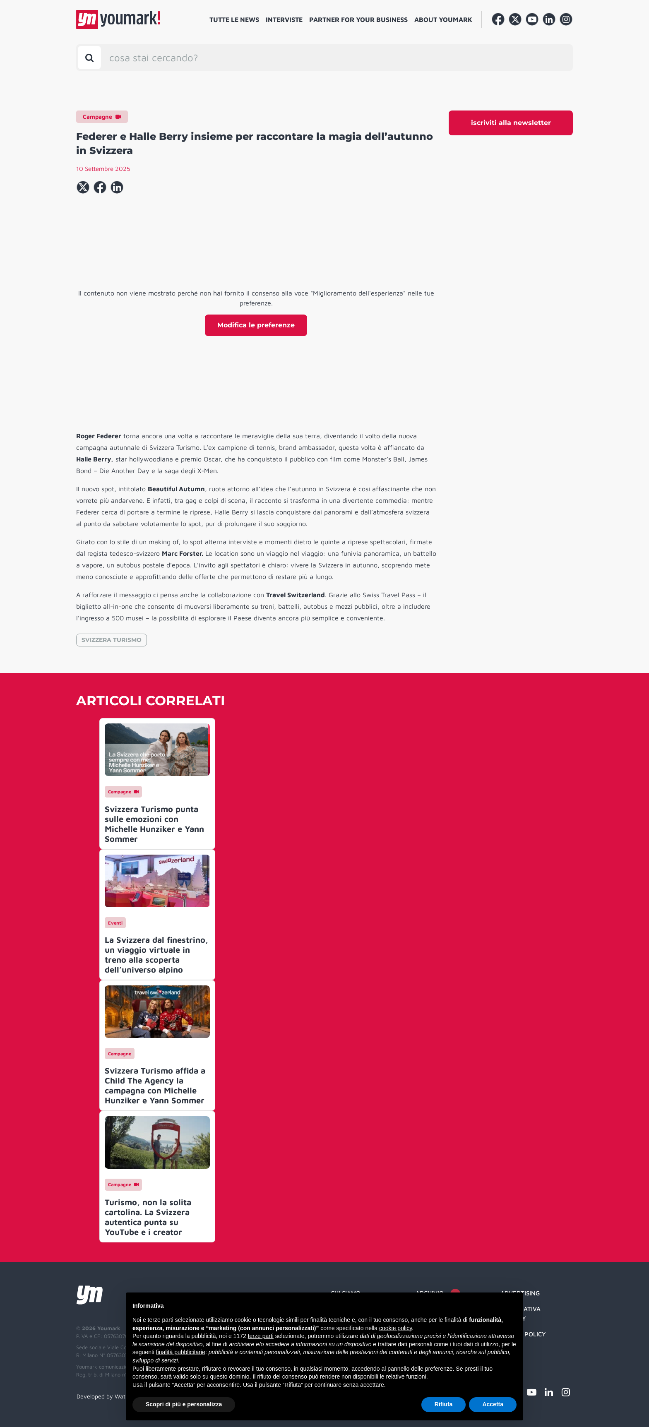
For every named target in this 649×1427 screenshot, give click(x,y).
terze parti (261, 1336)
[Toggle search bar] (89, 57)
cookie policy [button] (395, 1328)
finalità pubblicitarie (180, 1352)
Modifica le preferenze (256, 325)
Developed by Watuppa (108, 1396)
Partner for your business (358, 19)
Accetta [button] (492, 1404)
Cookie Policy (523, 1334)
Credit (511, 1350)
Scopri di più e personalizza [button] (184, 1404)
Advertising (520, 1293)
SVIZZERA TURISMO (112, 640)
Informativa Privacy (520, 1313)
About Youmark (443, 19)
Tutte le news (234, 19)
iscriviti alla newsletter (511, 123)
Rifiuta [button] (444, 1404)
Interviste (284, 19)
